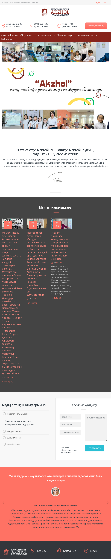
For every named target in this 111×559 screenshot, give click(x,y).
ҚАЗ (98, 2)
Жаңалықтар (64, 35)
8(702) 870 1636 (41, 24)
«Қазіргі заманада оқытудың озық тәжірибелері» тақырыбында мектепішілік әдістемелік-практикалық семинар (60, 245)
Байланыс (69, 551)
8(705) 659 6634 (41, 26)
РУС (105, 2)
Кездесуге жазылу (96, 25)
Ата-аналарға (85, 35)
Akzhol (10, 377)
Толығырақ (7, 381)
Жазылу (41, 551)
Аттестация (44, 35)
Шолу (93, 551)
